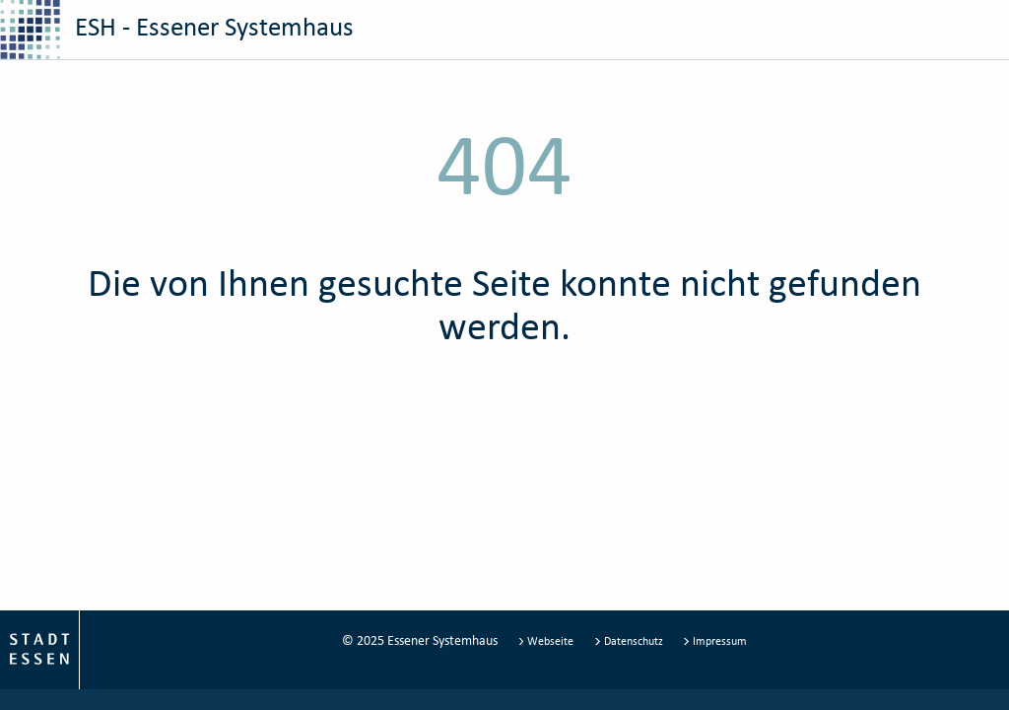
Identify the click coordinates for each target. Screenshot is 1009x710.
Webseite (547, 640)
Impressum (715, 640)
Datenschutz (630, 640)
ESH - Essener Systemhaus (177, 29)
